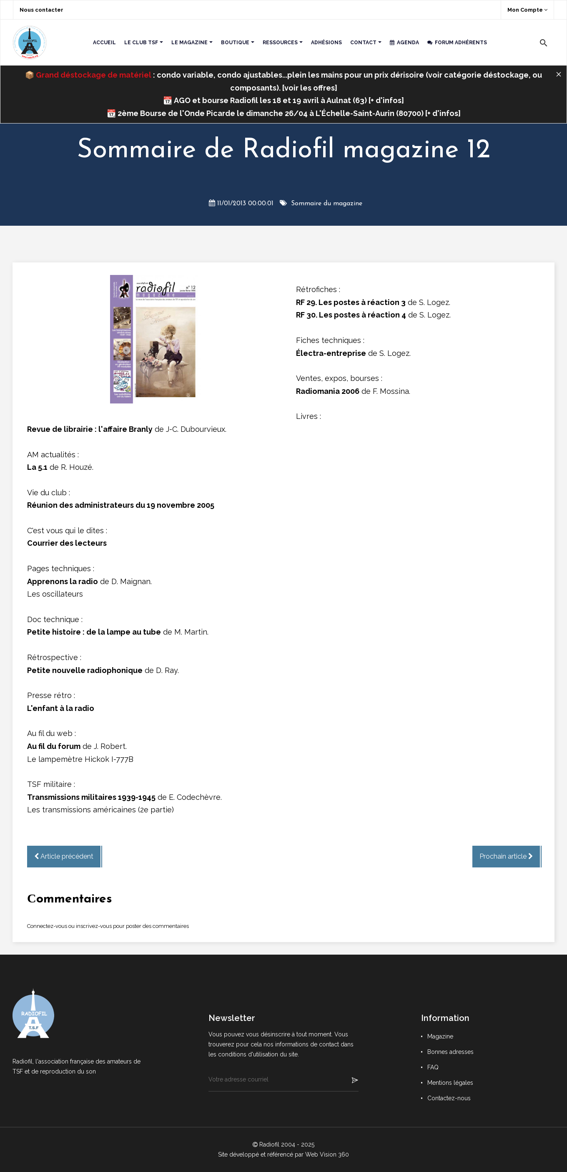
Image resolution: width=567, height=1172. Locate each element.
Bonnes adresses (450, 1051)
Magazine (440, 1036)
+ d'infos (386, 100)
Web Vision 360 (327, 1154)
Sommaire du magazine (326, 203)
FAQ (433, 1067)
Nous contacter (41, 10)
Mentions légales (450, 1082)
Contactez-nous (449, 1098)
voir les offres (309, 87)
